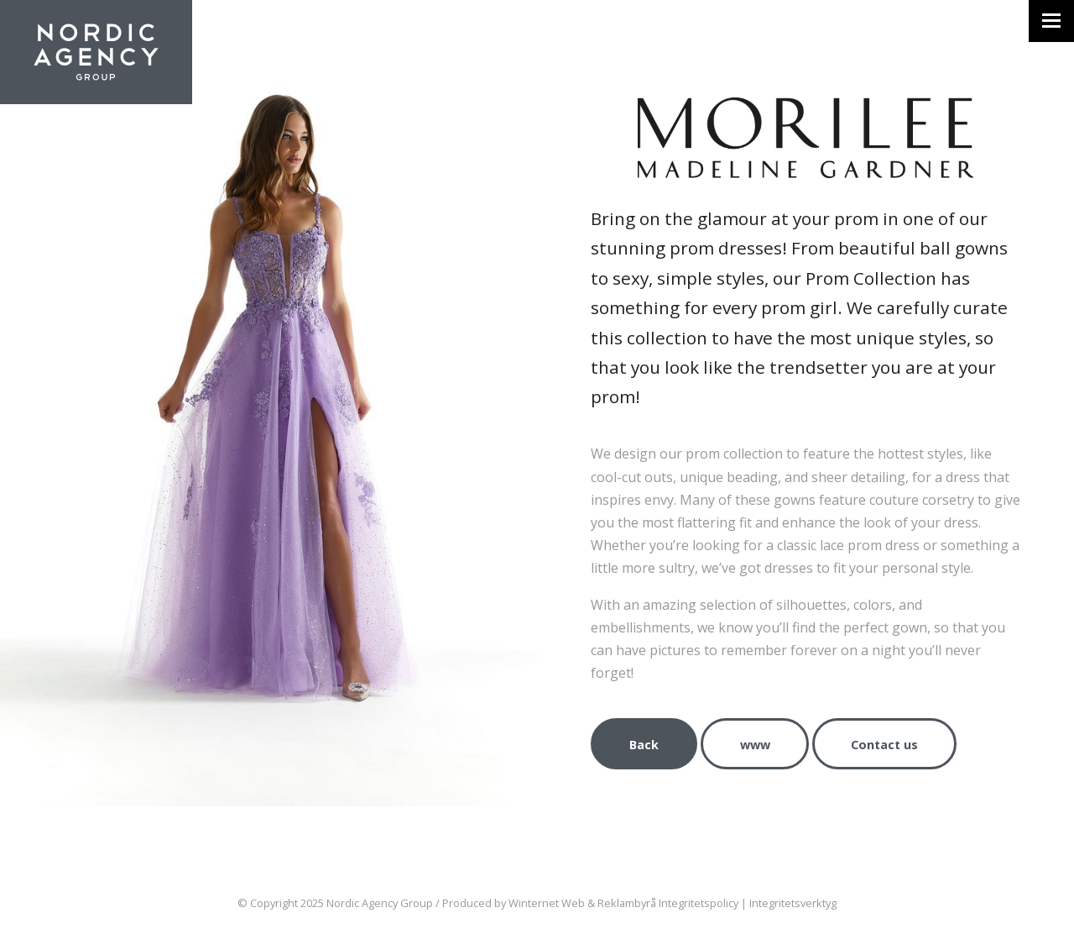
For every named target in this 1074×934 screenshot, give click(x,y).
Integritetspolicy (698, 902)
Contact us (884, 745)
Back (644, 745)
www (755, 745)
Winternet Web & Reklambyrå (582, 902)
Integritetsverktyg (793, 902)
